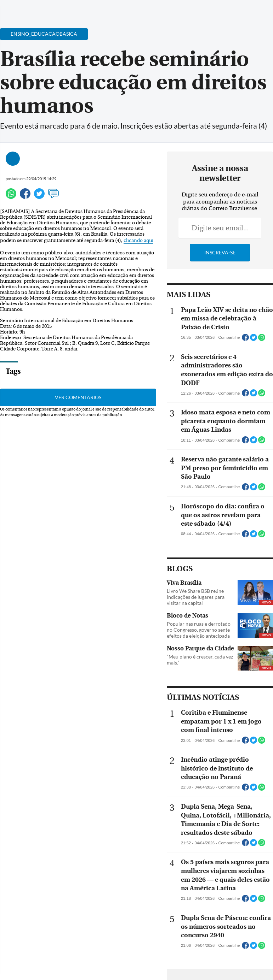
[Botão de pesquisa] (40, 8)
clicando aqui (138, 240)
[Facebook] (221, 12)
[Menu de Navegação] (19, 8)
